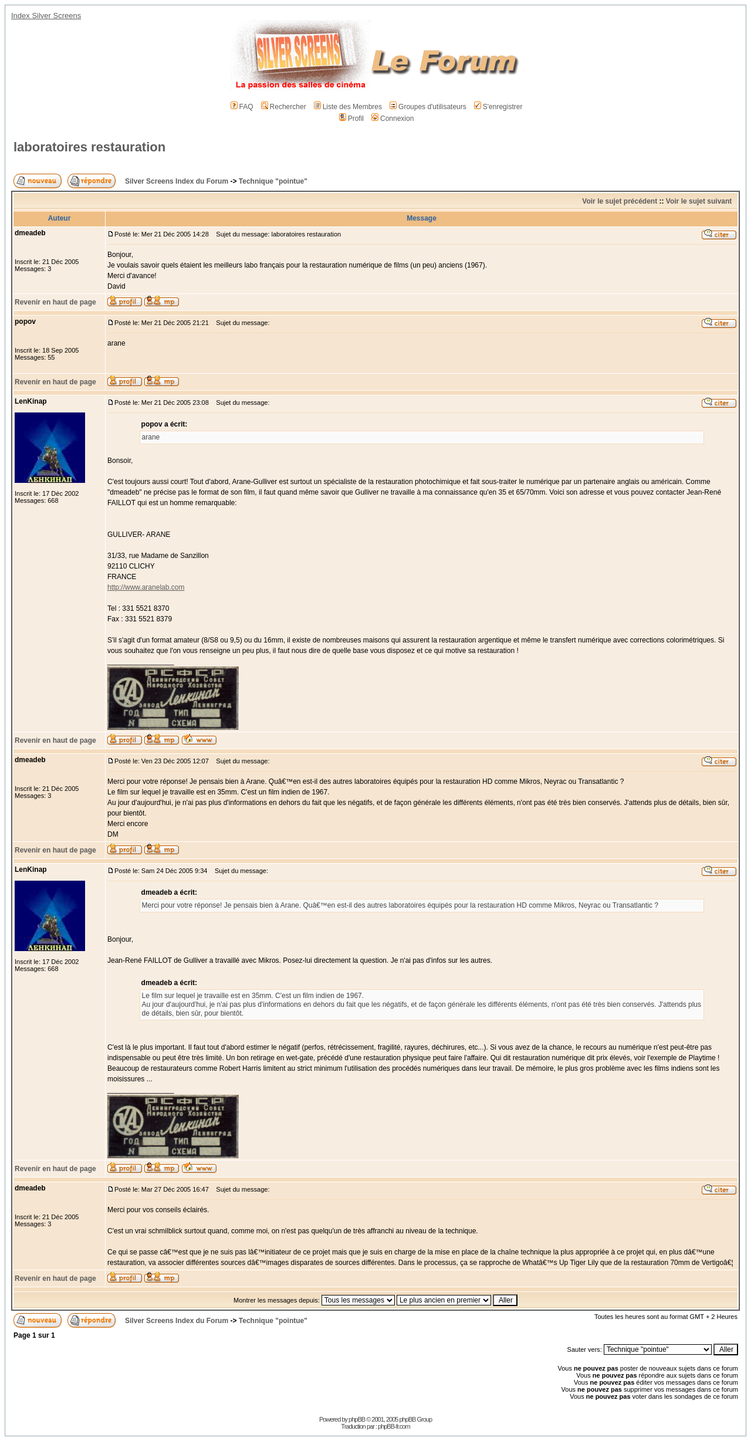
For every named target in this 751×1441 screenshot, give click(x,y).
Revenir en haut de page (55, 302)
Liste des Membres (348, 107)
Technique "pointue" (273, 181)
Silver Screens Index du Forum (176, 181)
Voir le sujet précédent (619, 201)
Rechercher (283, 107)
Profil (351, 118)
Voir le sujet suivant (699, 201)
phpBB (357, 1419)
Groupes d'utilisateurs (428, 107)
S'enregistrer (498, 107)
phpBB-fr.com (394, 1426)
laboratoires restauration (89, 147)
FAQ (242, 107)
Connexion (392, 118)
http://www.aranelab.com (145, 587)
